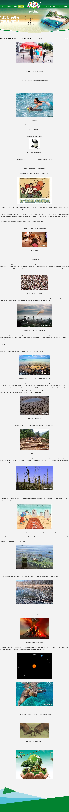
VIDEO (60, 6)
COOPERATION (48, 6)
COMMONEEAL (21, 6)
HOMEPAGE (3, 6)
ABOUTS (9, 6)
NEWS (54, 6)
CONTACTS (66, 6)
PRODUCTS (15, 6)
